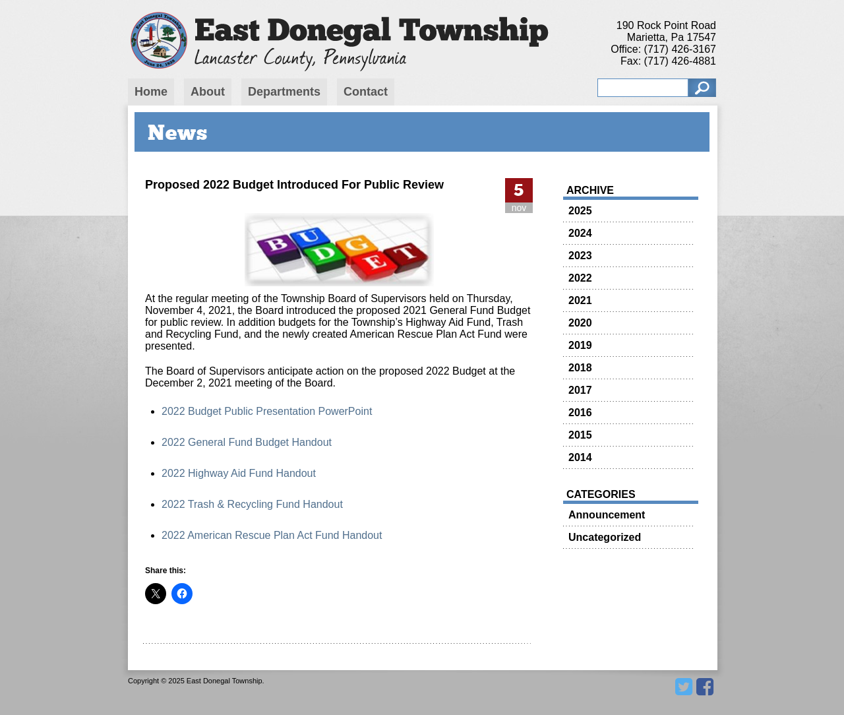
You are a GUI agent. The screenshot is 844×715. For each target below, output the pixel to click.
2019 (580, 345)
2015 (580, 435)
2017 (580, 390)
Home (151, 91)
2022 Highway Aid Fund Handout (239, 473)
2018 (580, 367)
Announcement (606, 514)
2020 (580, 322)
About (208, 91)
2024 (580, 233)
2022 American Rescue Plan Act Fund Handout (272, 535)
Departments (284, 91)
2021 (580, 300)
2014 (580, 457)
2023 (580, 255)
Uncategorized (604, 537)
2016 (580, 412)
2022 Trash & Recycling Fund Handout (252, 504)
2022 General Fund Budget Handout (247, 442)
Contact (366, 91)
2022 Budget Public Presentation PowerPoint (267, 411)
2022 (580, 278)
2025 (580, 210)
